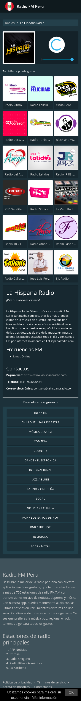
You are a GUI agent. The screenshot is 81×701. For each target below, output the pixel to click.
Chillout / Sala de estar (40, 422)
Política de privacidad (17, 682)
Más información (44, 697)
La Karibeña (18, 668)
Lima (16, 356)
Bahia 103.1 (13, 244)
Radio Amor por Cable (45, 244)
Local (40, 498)
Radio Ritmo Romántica (21, 105)
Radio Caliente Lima (19, 278)
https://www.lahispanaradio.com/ (45, 375)
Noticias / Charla (40, 508)
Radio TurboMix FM (44, 140)
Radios (10, 23)
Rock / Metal (41, 546)
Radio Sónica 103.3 (43, 209)
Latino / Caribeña (40, 489)
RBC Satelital (13, 209)
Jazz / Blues (40, 479)
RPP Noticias (18, 649)
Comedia (40, 441)
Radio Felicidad (40, 105)
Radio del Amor (15, 174)
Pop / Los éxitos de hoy (40, 517)
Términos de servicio (51, 682)
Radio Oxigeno (20, 659)
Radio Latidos (39, 174)
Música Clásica (40, 432)
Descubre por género (40, 402)
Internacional (40, 470)
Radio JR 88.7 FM (67, 174)
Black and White (67, 140)
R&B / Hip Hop (40, 527)
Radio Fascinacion (68, 244)
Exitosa (15, 654)
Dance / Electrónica (40, 460)
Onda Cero (63, 105)
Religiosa (40, 537)
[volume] (58, 59)
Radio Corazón (15, 140)
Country (40, 451)
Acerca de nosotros (16, 687)
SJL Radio (62, 278)
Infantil (40, 413)
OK (71, 692)
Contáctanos (43, 687)
